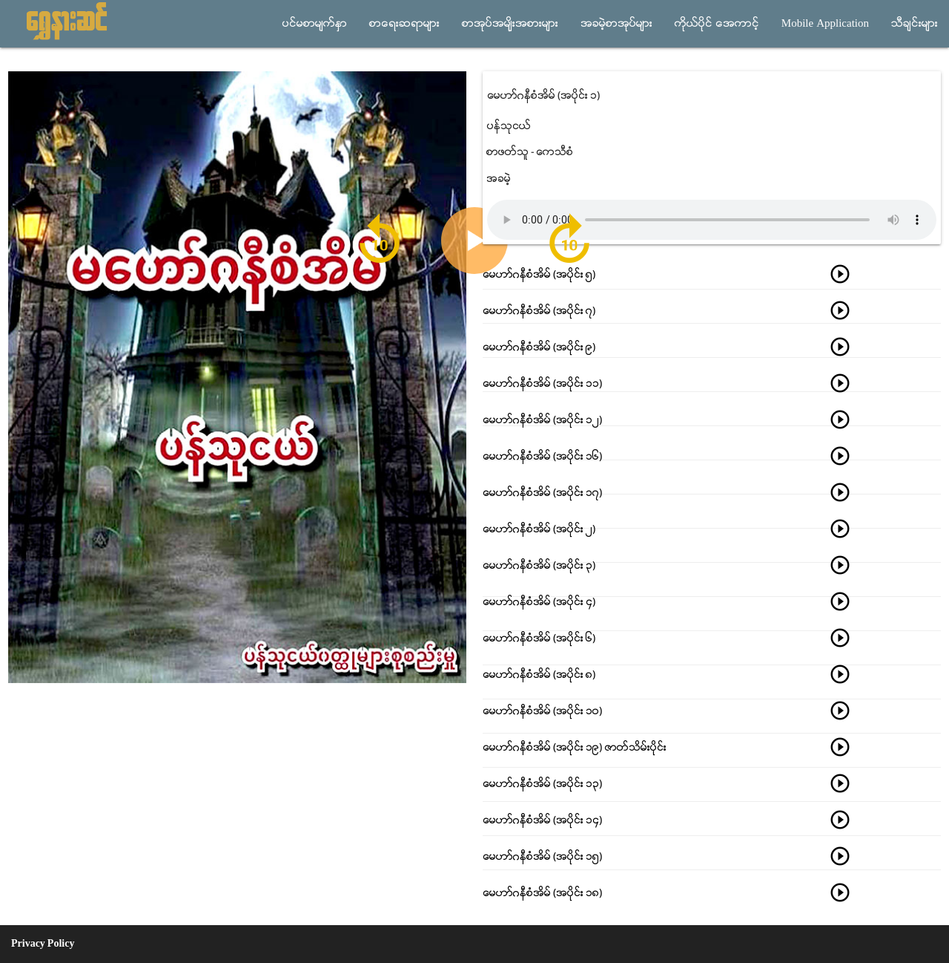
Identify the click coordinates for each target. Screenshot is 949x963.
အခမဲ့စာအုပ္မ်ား (616, 24)
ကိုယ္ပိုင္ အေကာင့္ (717, 24)
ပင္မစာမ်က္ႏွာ (314, 24)
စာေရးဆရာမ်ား (404, 24)
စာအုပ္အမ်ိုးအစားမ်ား (510, 24)
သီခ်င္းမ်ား (914, 24)
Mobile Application (825, 24)
